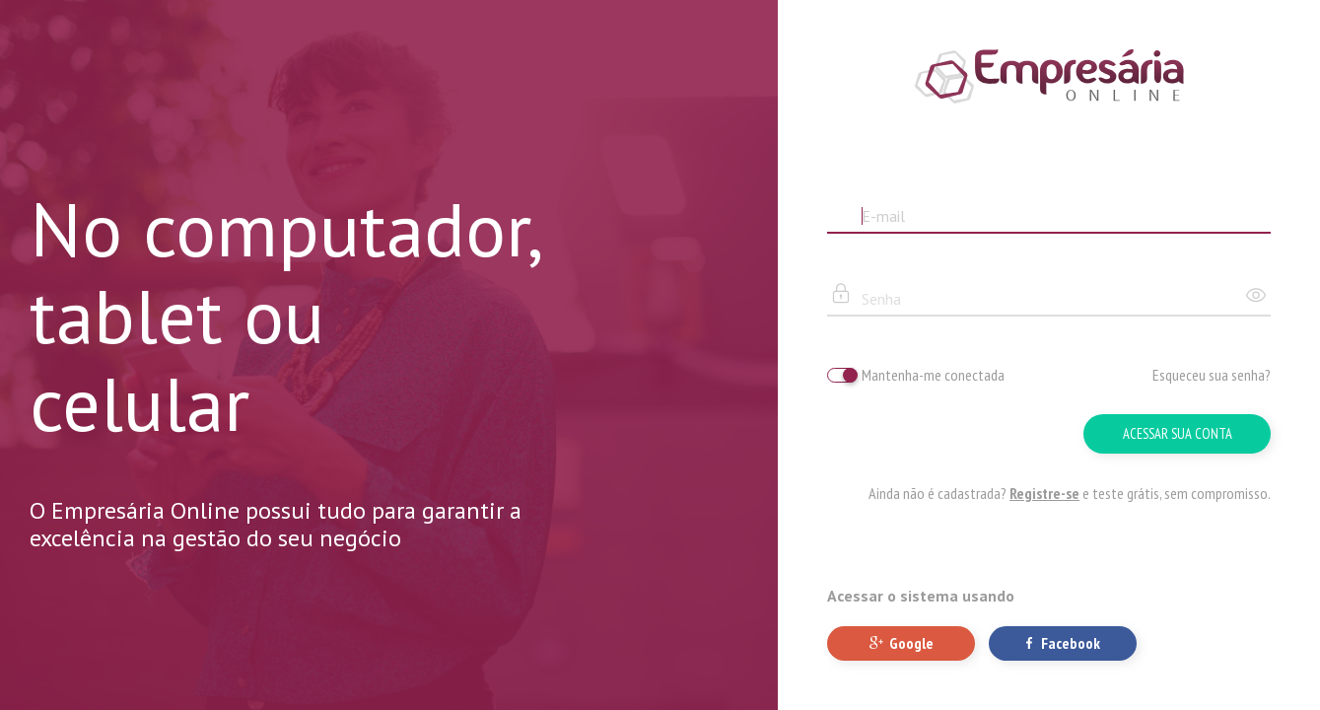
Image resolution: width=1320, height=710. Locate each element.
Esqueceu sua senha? (1211, 375)
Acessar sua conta (1177, 433)
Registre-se (1044, 493)
